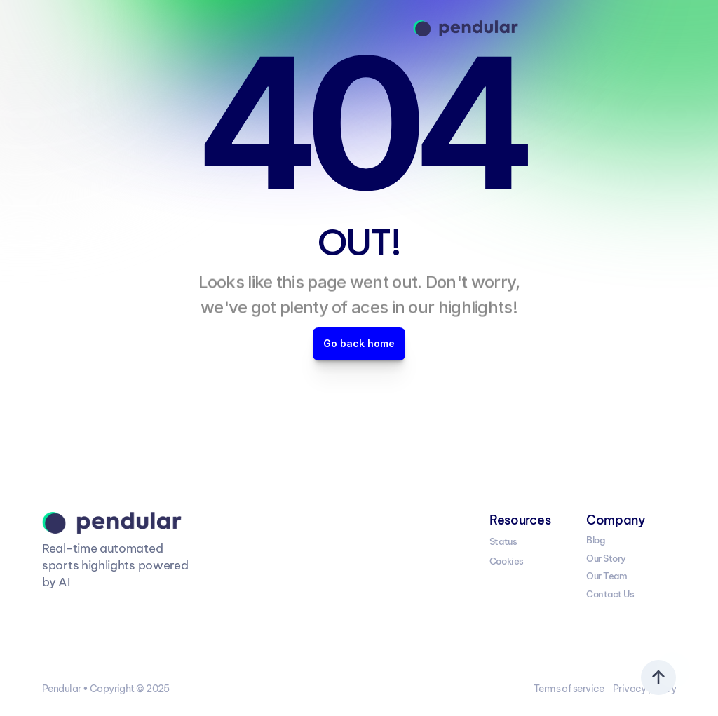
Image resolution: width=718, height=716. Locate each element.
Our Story (606, 558)
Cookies (506, 561)
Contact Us (610, 594)
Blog (595, 540)
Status (503, 541)
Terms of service (569, 688)
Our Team (606, 575)
